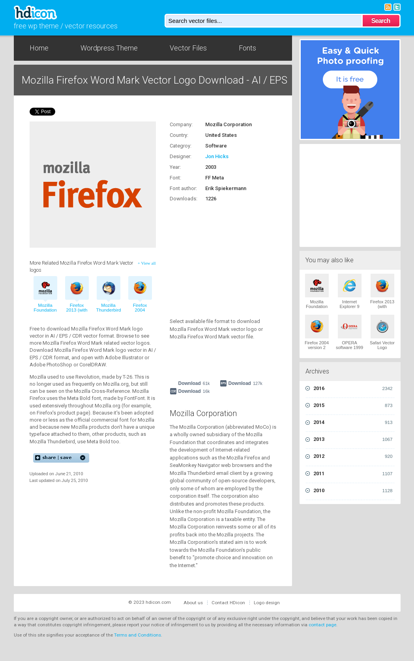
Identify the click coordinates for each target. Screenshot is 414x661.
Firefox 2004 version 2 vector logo (140, 313)
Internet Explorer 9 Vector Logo (349, 306)
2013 (353, 439)
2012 (353, 456)
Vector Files (188, 48)
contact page (322, 624)
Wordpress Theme (109, 48)
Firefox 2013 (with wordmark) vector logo (77, 313)
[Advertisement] (219, 255)
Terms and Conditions (137, 635)
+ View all (147, 263)
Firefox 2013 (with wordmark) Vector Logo (382, 308)
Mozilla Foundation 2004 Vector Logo (316, 308)
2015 (353, 405)
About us (193, 602)
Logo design (267, 602)
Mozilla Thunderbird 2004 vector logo (108, 313)
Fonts (247, 48)
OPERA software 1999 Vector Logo (349, 347)
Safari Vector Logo (382, 345)
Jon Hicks (217, 156)
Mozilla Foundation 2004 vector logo (45, 313)
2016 (353, 388)
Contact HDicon (228, 602)
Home (39, 48)
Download (194, 383)
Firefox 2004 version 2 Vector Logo (317, 347)
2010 (353, 490)
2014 (353, 422)
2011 (353, 473)
